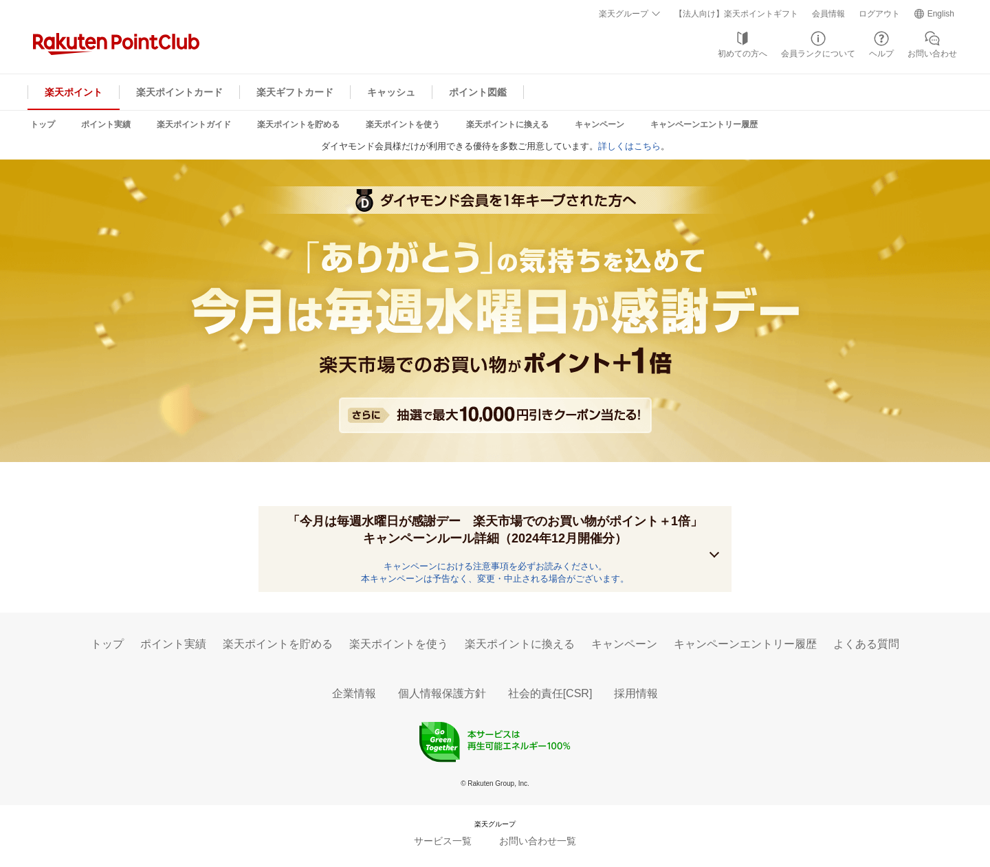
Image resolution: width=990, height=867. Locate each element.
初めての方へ (742, 53)
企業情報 (354, 693)
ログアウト (879, 14)
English (940, 14)
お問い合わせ (932, 53)
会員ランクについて (818, 53)
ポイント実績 (106, 124)
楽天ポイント (73, 92)
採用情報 (636, 693)
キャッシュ (391, 92)
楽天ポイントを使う (403, 124)
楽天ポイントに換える (507, 124)
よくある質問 (866, 644)
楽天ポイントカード (179, 92)
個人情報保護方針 (442, 693)
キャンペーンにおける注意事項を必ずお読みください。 (495, 566)
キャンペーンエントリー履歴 (704, 124)
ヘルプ (881, 53)
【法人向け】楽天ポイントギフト (736, 14)
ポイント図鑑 (478, 92)
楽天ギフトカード (294, 92)
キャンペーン (599, 124)
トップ (42, 124)
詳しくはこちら (629, 146)
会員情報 (828, 14)
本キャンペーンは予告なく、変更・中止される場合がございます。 (495, 578)
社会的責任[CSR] (550, 693)
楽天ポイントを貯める (298, 124)
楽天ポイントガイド (194, 124)
